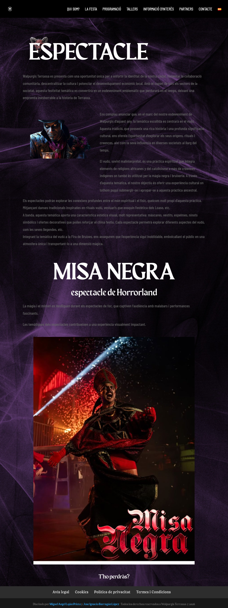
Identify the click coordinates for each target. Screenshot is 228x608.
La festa (91, 9)
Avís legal (61, 592)
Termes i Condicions (153, 592)
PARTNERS (186, 9)
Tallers (132, 9)
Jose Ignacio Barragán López (101, 604)
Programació (111, 9)
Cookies (81, 592)
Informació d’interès (158, 9)
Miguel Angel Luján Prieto (65, 604)
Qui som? (73, 9)
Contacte (205, 9)
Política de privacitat (112, 592)
